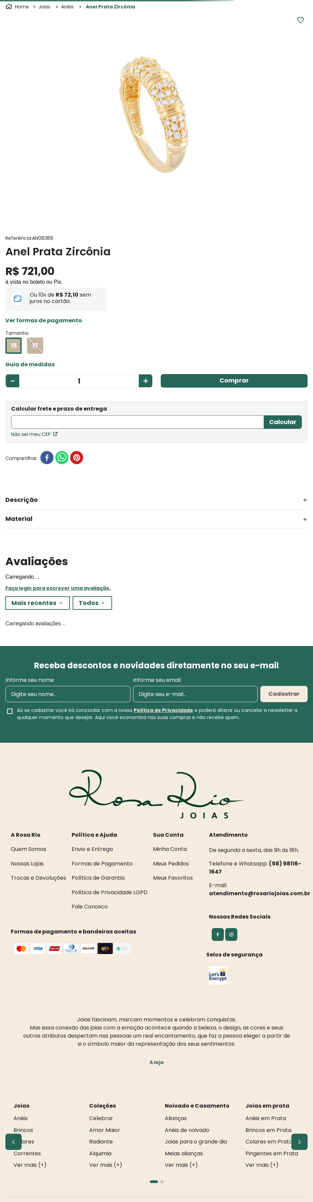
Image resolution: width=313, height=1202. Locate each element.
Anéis (67, 6)
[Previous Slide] (13, 1142)
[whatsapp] (62, 458)
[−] (12, 381)
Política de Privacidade (163, 710)
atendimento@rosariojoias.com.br (259, 893)
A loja (156, 1062)
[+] (146, 381)
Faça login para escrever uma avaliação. (58, 588)
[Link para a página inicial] (17, 7)
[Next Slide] (299, 1142)
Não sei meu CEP (34, 434)
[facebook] (47, 458)
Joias (44, 6)
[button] (43, 320)
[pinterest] (76, 458)
